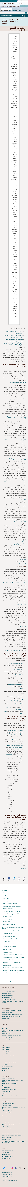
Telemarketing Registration (7, 1128)
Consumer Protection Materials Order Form (11, 1133)
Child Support (4, 1057)
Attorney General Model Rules (8, 1078)
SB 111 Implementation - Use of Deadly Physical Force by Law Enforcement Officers (14, 1142)
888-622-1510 (18, 669)
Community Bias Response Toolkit (11, 914)
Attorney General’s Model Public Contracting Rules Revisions (12, 1081)
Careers (3, 1148)
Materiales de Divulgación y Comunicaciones (13, 970)
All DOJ (19, 10)
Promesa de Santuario (7, 952)
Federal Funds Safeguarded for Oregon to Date (12, 1014)
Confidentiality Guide (6, 1139)
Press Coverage (6, 921)
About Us (9, 0)
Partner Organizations (8, 919)
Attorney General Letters (7, 997)
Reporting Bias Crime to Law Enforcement (12, 906)
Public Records (5, 1101)
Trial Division (4, 1070)
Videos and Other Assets (9, 924)
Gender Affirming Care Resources (9, 978)
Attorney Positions (6, 1154)
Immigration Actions (6, 1018)
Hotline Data (6, 898)
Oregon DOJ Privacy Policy (7, 1176)
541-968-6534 (19, 674)
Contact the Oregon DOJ (7, 1172)
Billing (3, 1085)
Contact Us (14, 0)
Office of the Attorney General (8, 987)
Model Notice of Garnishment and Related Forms (12, 1135)
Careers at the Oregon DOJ (7, 1150)
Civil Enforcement (5, 1060)
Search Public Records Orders (8, 1117)
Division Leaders (5, 1049)
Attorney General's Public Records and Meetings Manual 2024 (13, 1108)
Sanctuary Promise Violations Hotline (11, 931)
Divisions (4, 1045)
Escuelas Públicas (7, 965)
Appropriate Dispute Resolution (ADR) (10, 1083)
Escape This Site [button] (24, 5)
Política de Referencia (8, 960)
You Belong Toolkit (7, 916)
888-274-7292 (23, 559)
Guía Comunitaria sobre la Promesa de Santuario (14, 957)
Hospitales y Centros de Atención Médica (12, 962)
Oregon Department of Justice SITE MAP (10, 1180)
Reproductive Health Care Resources (10, 981)
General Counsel (5, 1068)
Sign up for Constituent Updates (8, 999)
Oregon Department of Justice (12, 3)
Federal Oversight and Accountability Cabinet (11, 1010)
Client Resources (5, 1076)
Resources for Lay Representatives (9, 1089)
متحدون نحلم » (19, 676)
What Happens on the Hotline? (10, 903)
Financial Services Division (7, 1066)
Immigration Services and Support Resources (12, 975)
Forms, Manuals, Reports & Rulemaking (11, 1123)
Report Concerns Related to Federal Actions (11, 1016)
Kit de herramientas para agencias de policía (13, 967)
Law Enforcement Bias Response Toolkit (12, 911)
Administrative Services (6, 1051)
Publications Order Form (7, 1126)
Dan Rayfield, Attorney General (8, 989)
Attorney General (12, 10)
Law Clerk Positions (6, 1158)
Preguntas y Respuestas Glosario (10, 973)
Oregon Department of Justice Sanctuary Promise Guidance (13, 928)
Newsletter (5, 892)
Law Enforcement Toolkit (9, 944)
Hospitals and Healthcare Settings (11, 938)
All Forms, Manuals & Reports (8, 1124)
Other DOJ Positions (6, 1152)
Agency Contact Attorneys (7, 1091)
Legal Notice (4, 1178)
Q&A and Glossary (7, 949)
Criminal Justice (5, 1064)
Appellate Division (5, 1053)
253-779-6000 (9, 754)
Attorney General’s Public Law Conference (10, 1095)
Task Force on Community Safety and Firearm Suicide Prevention (13, 1002)
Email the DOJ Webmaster (7, 1174)
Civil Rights (4, 890)
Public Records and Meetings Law (9, 1103)
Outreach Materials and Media (10, 946)
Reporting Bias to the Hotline (9, 901)
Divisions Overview (6, 1047)
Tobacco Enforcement (6, 1137)
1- (19, 559)
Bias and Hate (5, 895)
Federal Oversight (6, 1008)
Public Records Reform (6, 1105)
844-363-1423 (19, 684)
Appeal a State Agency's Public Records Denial (11, 1114)
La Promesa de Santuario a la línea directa (12, 954)
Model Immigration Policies (9, 936)
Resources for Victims (8, 908)
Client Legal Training (6, 1087)
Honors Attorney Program (7, 1156)
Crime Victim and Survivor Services (9, 1062)
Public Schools (6, 941)
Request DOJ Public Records (8, 1112)
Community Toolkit (7, 933)
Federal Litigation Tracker (7, 1012)
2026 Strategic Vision (6, 993)
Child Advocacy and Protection (8, 1055)
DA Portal (4, 1093)
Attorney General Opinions (7, 995)
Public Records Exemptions (7, 1110)
